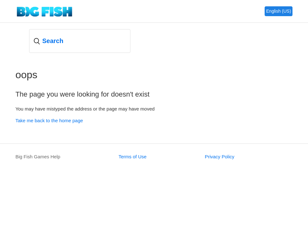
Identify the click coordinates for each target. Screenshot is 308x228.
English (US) (278, 11)
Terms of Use (132, 156)
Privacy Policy (219, 156)
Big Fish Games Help (38, 156)
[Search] (79, 41)
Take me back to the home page (49, 120)
